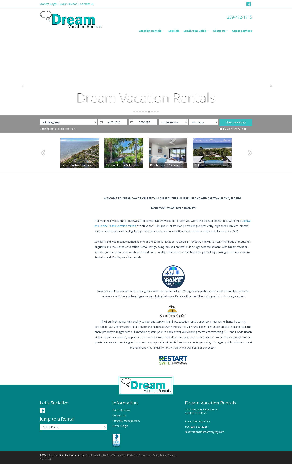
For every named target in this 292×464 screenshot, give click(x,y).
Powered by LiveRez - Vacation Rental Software (114, 455)
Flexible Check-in (231, 129)
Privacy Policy (159, 455)
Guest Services (242, 30)
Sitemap (172, 455)
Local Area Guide (196, 30)
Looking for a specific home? (58, 128)
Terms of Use (145, 455)
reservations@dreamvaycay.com (204, 432)
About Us (220, 30)
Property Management (126, 420)
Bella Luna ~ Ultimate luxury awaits (215, 165)
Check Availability (236, 122)
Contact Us (87, 4)
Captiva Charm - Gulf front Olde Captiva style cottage (138, 165)
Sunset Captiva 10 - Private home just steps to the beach (96, 165)
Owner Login (120, 426)
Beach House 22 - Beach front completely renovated (182, 165)
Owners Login (48, 4)
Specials (173, 30)
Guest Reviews (68, 4)
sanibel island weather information (59, 228)
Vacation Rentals (151, 30)
